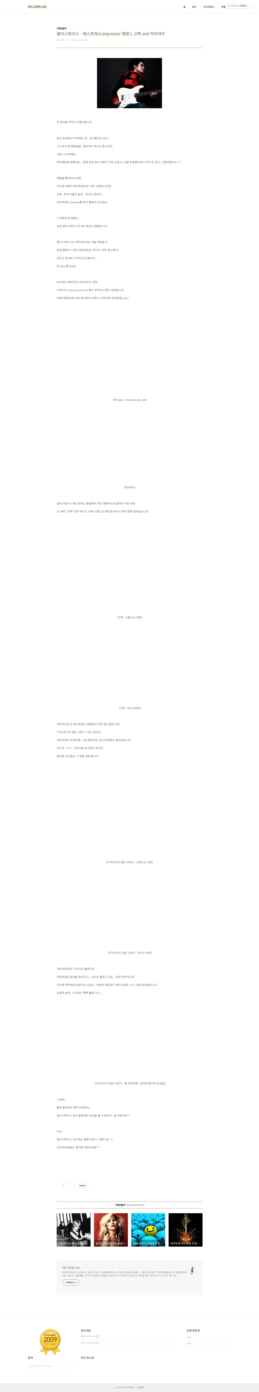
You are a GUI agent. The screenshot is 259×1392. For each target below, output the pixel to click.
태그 (194, 6)
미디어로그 (209, 6)
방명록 (224, 6)
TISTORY (130, 1387)
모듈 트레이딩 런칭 (90, 1336)
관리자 (141, 1387)
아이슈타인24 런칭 (90, 1343)
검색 (69, 1366)
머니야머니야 (37, 6)
